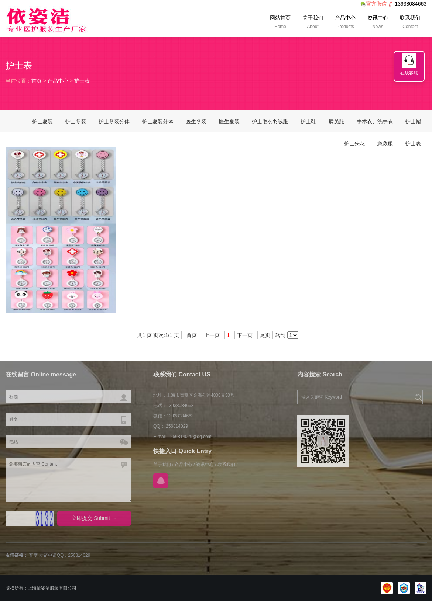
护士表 (82, 81)
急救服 (385, 143)
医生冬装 (196, 121)
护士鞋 (308, 121)
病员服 (336, 121)
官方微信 (373, 4)
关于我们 (312, 23)
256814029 (79, 555)
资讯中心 (377, 23)
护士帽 (413, 121)
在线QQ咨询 (160, 480)
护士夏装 (42, 121)
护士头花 (354, 143)
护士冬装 (75, 121)
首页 (36, 81)
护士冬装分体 (114, 121)
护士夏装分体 (157, 121)
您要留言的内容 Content (68, 480)
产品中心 (345, 23)
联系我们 (410, 23)
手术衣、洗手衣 (375, 121)
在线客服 (409, 73)
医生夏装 (229, 121)
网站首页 (280, 23)
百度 (33, 555)
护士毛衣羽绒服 (270, 121)
